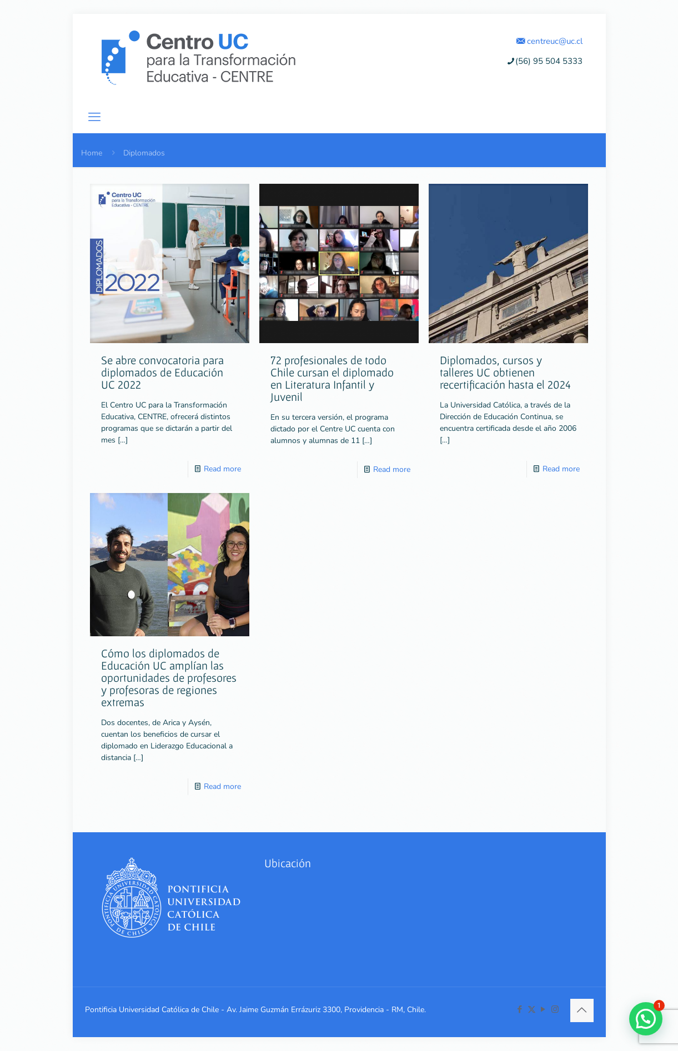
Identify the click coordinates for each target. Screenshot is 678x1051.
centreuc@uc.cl (549, 41)
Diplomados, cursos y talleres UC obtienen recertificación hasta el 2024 (505, 372)
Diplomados (144, 153)
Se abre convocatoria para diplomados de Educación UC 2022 (162, 372)
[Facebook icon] (520, 1009)
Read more (222, 469)
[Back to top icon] (582, 1010)
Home (91, 153)
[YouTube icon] (543, 1009)
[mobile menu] (94, 117)
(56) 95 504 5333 (544, 61)
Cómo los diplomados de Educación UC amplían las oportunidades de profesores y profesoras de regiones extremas (169, 677)
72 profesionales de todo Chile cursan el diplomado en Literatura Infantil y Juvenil (332, 378)
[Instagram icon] (555, 1009)
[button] (645, 1018)
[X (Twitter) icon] (532, 1009)
